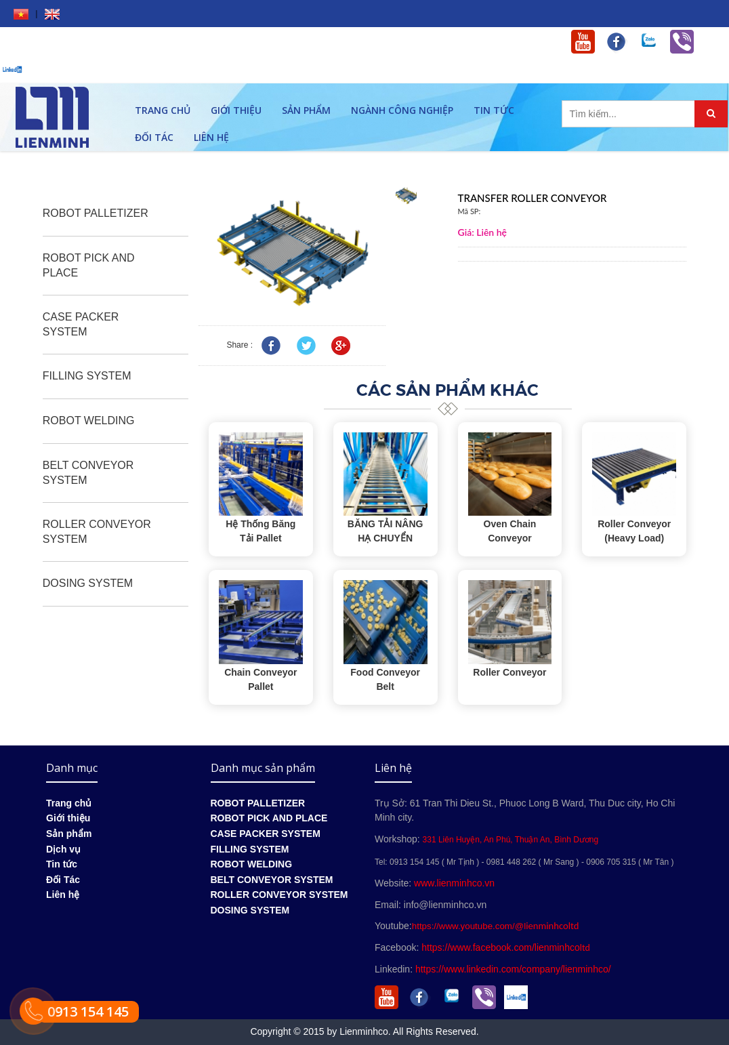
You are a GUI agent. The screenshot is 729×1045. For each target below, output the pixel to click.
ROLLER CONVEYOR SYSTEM (97, 531)
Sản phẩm (306, 110)
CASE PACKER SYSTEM (81, 324)
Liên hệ (211, 137)
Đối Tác (154, 137)
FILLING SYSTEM (87, 376)
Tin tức (494, 110)
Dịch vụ (63, 849)
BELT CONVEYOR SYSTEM (88, 472)
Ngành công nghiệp (402, 110)
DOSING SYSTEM (88, 583)
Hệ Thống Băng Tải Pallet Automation (260, 538)
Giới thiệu (236, 110)
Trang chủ (162, 110)
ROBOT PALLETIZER (95, 213)
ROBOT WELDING (89, 420)
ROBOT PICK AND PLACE (89, 265)
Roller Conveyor (509, 672)
